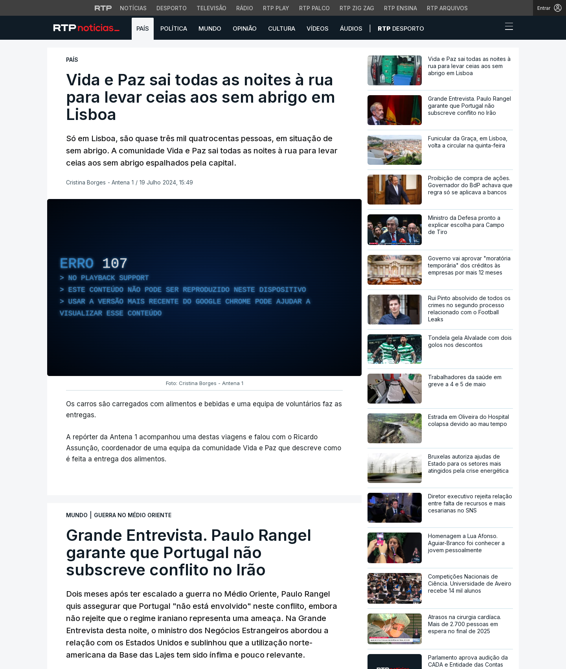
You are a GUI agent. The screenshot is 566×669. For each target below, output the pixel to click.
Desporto (401, 28)
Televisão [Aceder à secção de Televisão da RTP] (211, 8)
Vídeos (318, 28)
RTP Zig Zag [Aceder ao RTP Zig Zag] (357, 8)
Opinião (245, 28)
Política (173, 28)
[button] (494, 28)
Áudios (351, 28)
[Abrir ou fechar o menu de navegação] (506, 27)
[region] (204, 287)
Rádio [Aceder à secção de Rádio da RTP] (244, 8)
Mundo (209, 28)
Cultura (281, 28)
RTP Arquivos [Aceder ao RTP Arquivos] (447, 8)
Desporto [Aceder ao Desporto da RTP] (171, 8)
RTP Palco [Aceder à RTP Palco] (314, 8)
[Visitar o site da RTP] (103, 8)
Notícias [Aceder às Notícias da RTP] (133, 8)
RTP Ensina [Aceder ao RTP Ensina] (400, 8)
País (142, 28)
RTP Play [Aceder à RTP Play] (276, 8)
